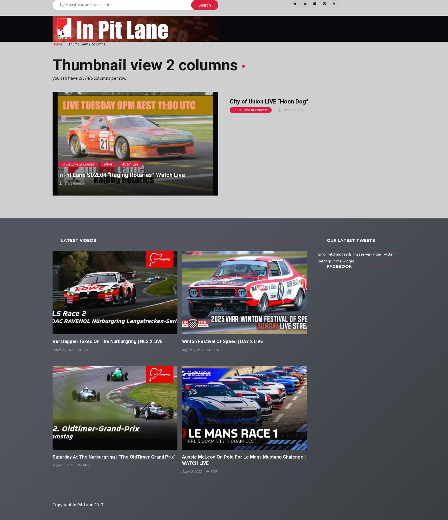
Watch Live (129, 164)
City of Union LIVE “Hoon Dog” (269, 101)
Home (57, 44)
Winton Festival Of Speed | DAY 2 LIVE (222, 341)
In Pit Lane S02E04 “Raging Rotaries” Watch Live (121, 175)
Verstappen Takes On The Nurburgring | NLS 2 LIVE (108, 341)
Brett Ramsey (71, 183)
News (108, 164)
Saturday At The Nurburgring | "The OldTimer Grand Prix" (114, 457)
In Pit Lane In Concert (78, 164)
